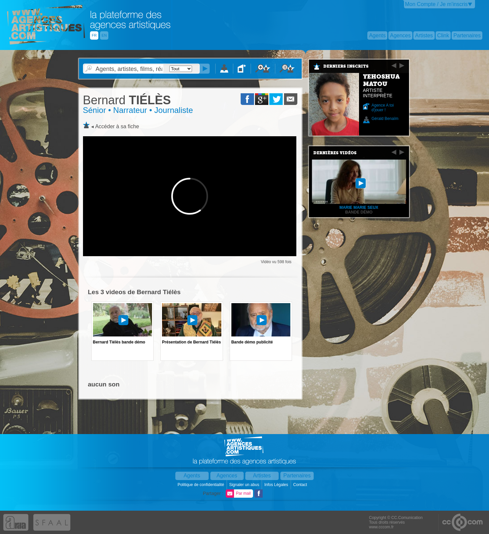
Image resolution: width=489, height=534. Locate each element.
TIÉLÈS (127, 100)
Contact (300, 484)
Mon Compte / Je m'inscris (436, 4)
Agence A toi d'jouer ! (383, 107)
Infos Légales (276, 484)
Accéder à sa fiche (117, 126)
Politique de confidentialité (201, 484)
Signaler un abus (244, 484)
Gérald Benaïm (385, 118)
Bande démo (358, 212)
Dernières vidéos (335, 153)
